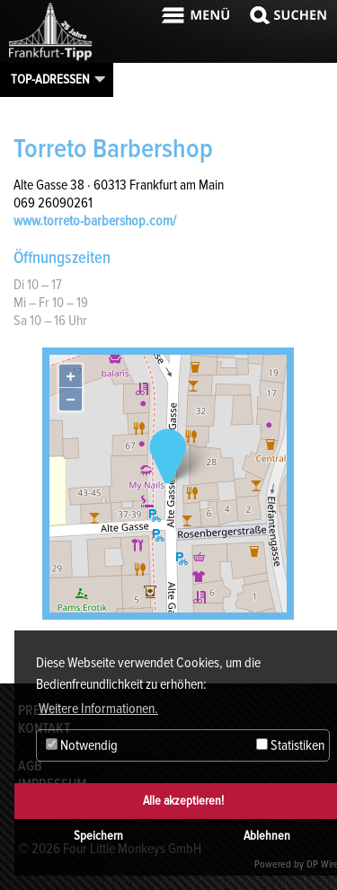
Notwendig (82, 745)
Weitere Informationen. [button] (98, 709)
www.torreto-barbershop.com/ (94, 221)
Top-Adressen (50, 79)
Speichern (98, 835)
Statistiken (290, 745)
